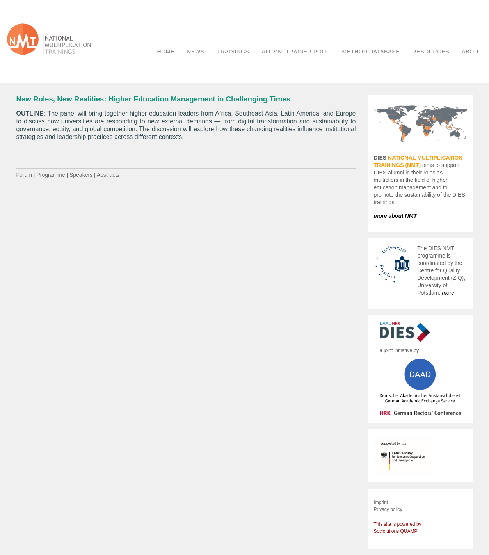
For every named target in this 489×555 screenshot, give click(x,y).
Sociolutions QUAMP (396, 531)
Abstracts (108, 175)
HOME (165, 51)
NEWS (195, 51)
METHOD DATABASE (371, 51)
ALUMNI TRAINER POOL (296, 51)
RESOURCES (430, 51)
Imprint (381, 502)
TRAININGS (233, 51)
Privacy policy (388, 509)
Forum (24, 175)
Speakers (80, 175)
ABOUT (472, 51)
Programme (50, 175)
